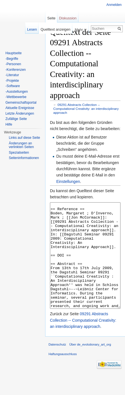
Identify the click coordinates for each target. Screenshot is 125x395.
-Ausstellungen (16, 92)
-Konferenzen (15, 70)
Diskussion (67, 18)
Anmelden (114, 5)
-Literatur (12, 75)
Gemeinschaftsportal (20, 103)
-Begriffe (11, 59)
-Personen (13, 64)
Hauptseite (13, 53)
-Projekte (12, 81)
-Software (12, 86)
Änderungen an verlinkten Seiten (21, 145)
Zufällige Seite (16, 119)
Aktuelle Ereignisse (19, 108)
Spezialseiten (19, 153)
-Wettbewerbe (15, 97)
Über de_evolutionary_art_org (90, 365)
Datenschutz (57, 365)
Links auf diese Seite (24, 138)
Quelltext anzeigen (56, 29)
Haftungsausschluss (63, 375)
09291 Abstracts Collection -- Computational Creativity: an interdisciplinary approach (86, 108)
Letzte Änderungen (19, 113)
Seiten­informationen (24, 158)
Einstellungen (68, 181)
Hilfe (8, 124)
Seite (51, 18)
